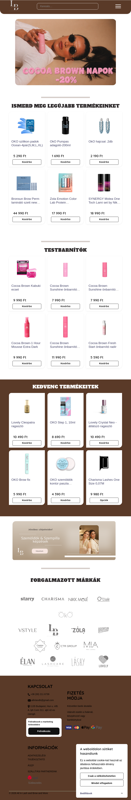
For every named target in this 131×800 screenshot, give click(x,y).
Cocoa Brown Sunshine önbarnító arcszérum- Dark (102, 289)
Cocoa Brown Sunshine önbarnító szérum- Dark (63, 346)
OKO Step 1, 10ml (62, 422)
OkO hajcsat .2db (101, 141)
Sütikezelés (35, 782)
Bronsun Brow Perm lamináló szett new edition (25, 202)
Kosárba (27, 162)
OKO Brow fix (20, 479)
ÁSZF (31, 765)
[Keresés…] (67, 6)
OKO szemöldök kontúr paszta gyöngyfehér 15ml (62, 483)
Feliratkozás (43, 731)
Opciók (104, 500)
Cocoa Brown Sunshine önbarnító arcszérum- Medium (64, 289)
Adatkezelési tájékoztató (37, 757)
